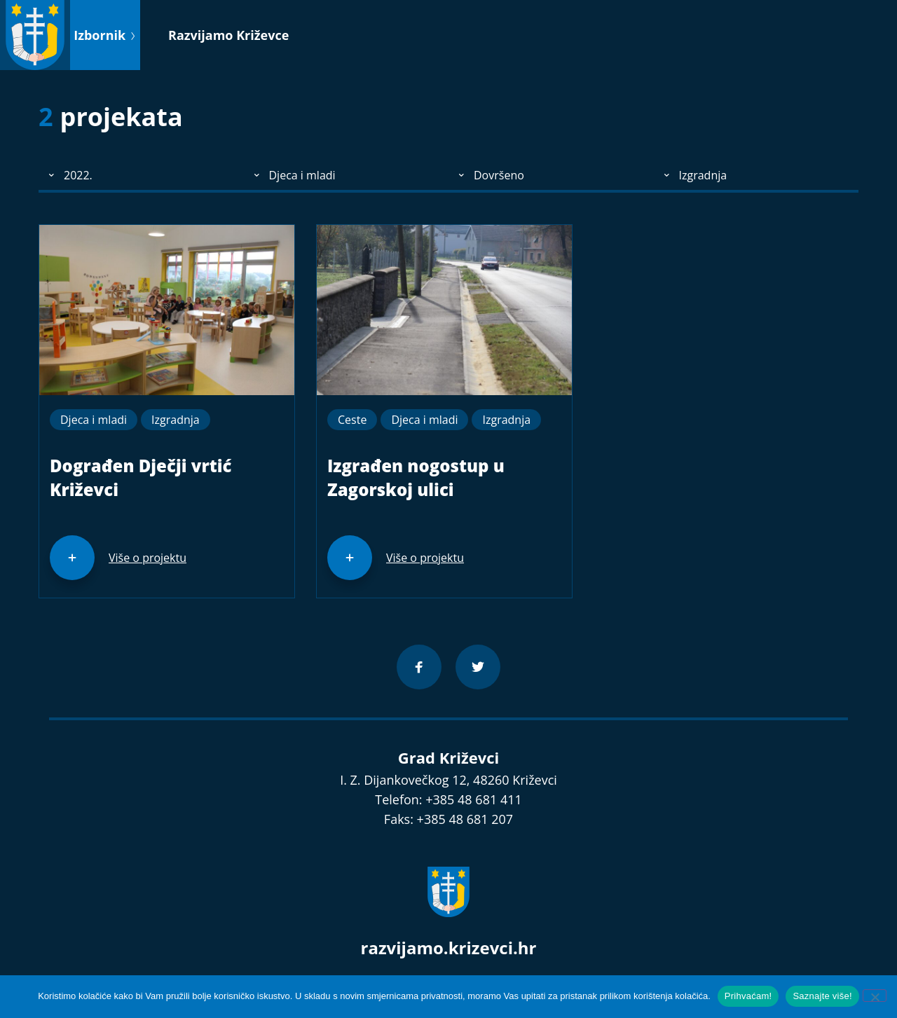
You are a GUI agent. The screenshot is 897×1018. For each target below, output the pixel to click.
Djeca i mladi (93, 419)
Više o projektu (147, 557)
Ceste (352, 419)
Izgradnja (175, 419)
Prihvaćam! (748, 996)
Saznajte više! (822, 996)
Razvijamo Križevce (228, 35)
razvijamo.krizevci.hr (449, 947)
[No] (874, 995)
